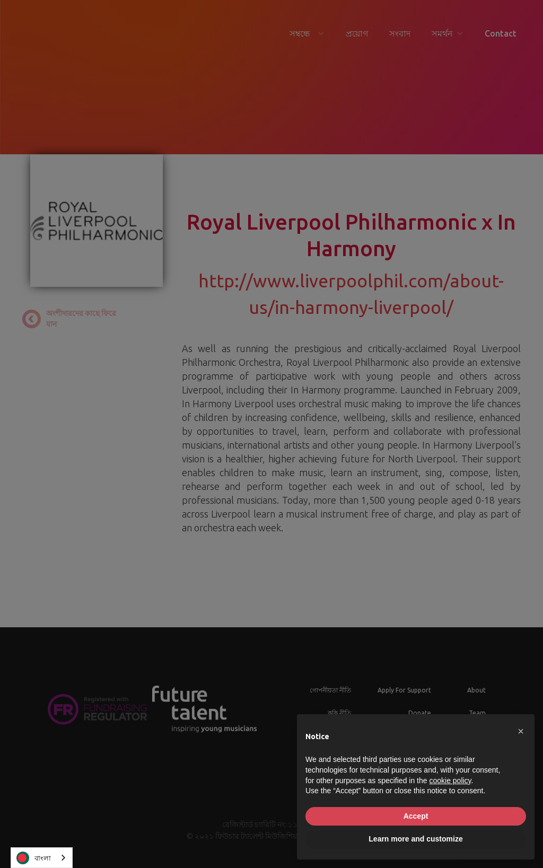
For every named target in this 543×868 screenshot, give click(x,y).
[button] (520, 731)
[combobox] (42, 857)
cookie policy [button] (450, 780)
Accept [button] (416, 816)
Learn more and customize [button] (415, 839)
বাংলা (33, 858)
